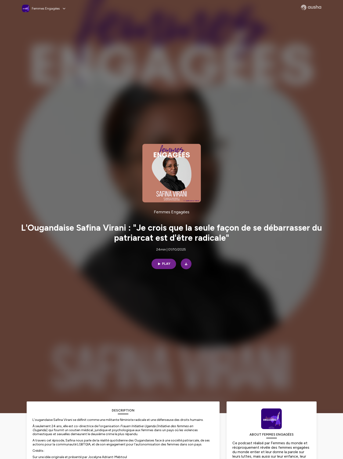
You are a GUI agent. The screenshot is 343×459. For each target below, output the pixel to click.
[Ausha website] (311, 7)
